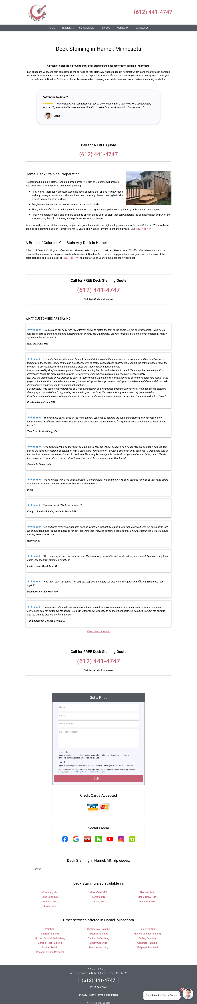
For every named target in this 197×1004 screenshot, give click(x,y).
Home (51, 28)
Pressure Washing (98, 938)
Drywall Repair (50, 938)
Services (68, 29)
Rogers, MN (49, 897)
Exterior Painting (98, 924)
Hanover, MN (147, 883)
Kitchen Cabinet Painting (147, 924)
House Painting (147, 920)
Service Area (86, 28)
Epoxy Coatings (98, 933)
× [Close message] (178, 992)
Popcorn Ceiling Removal (50, 943)
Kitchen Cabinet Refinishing (50, 929)
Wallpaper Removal (147, 938)
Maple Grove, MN (147, 887)
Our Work (124, 29)
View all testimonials (98, 622)
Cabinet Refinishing (98, 929)
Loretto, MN (98, 887)
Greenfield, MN (98, 883)
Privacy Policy (81, 763)
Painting (49, 920)
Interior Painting (50, 924)
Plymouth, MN (147, 892)
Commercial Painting (98, 920)
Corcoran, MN (49, 883)
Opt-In (63, 753)
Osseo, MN (98, 892)
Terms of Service (121, 997)
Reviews (105, 28)
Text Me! (64, 743)
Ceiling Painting (147, 929)
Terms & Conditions (97, 763)
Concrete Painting (147, 933)
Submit (98, 769)
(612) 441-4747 (153, 12)
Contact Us (142, 28)
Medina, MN (49, 892)
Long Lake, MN (50, 887)
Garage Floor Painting (50, 933)
